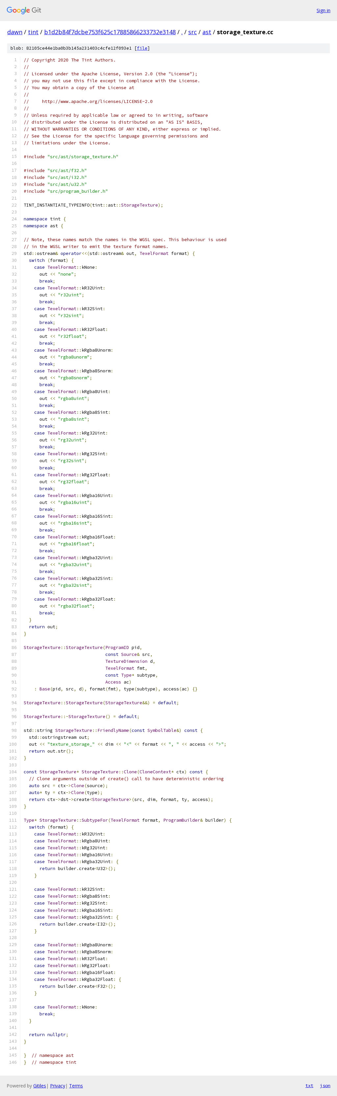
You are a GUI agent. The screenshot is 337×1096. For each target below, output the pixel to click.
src (192, 32)
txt (309, 1085)
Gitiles (39, 1086)
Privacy (57, 1086)
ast (206, 32)
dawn (14, 32)
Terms (76, 1086)
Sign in (323, 10)
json (325, 1085)
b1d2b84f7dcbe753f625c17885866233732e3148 (110, 32)
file (142, 48)
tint (33, 32)
